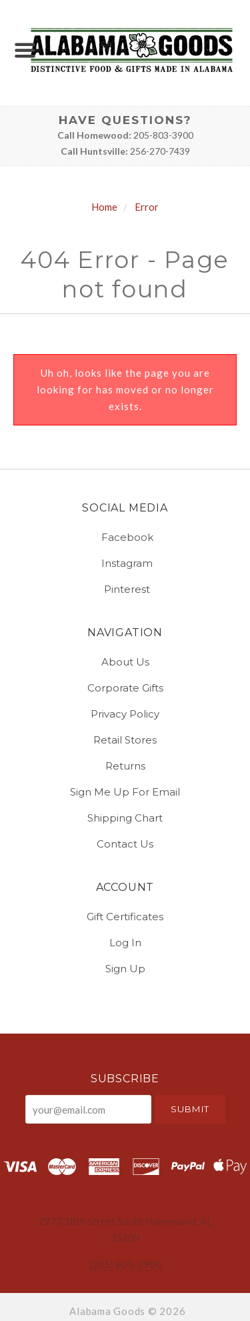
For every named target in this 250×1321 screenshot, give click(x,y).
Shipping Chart (125, 818)
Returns (125, 766)
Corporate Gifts (125, 688)
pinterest (125, 588)
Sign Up (125, 968)
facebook (125, 537)
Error (147, 207)
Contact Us (125, 843)
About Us (125, 661)
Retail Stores (125, 740)
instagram (125, 563)
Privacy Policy (125, 714)
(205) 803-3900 (125, 1264)
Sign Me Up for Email (125, 792)
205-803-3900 (163, 135)
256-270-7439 (160, 151)
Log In (125, 942)
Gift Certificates (125, 916)
